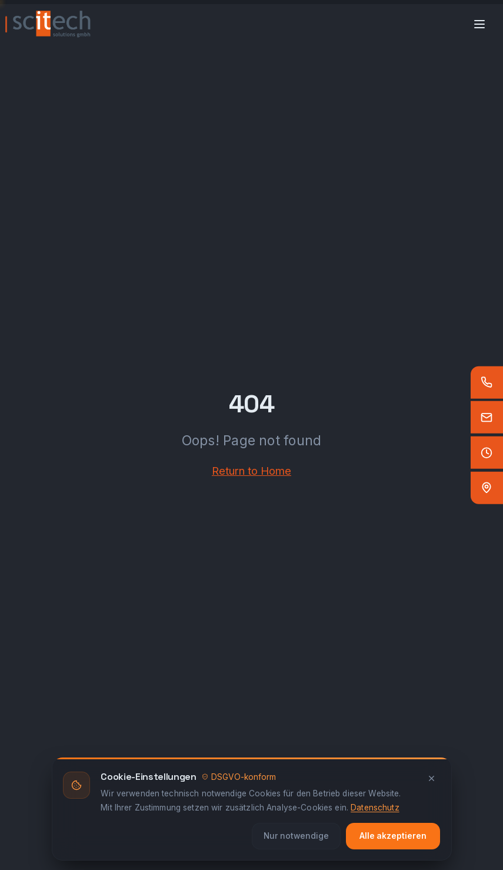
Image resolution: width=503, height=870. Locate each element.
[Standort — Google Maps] (487, 488)
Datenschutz (375, 807)
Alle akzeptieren (393, 836)
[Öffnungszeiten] (487, 452)
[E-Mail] (487, 417)
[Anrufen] (487, 382)
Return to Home (251, 470)
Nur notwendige (296, 836)
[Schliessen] (431, 778)
